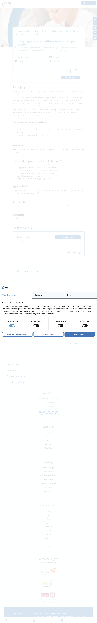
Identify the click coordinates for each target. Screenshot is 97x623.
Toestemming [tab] (9, 295)
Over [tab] (69, 295)
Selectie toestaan (48, 334)
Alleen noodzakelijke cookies (17, 334)
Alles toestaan (79, 334)
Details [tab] (38, 295)
